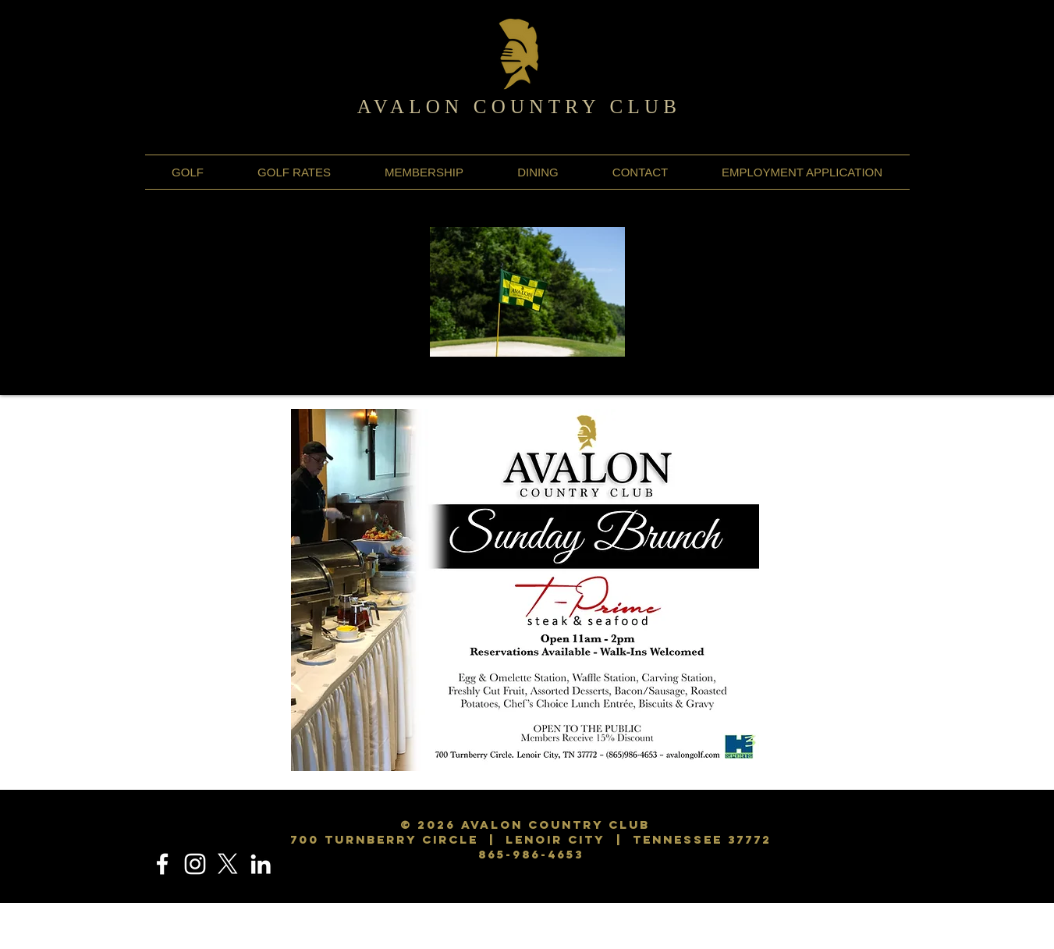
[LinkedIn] (261, 864)
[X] (228, 864)
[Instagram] (195, 864)
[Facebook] (162, 864)
